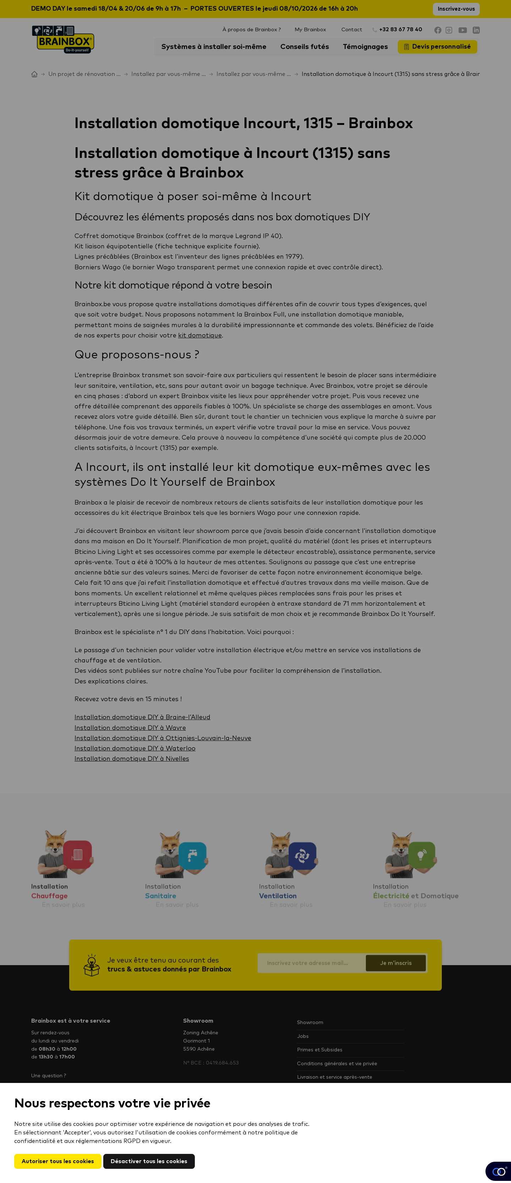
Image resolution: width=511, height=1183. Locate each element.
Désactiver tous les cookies (149, 1161)
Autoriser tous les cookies (58, 1161)
